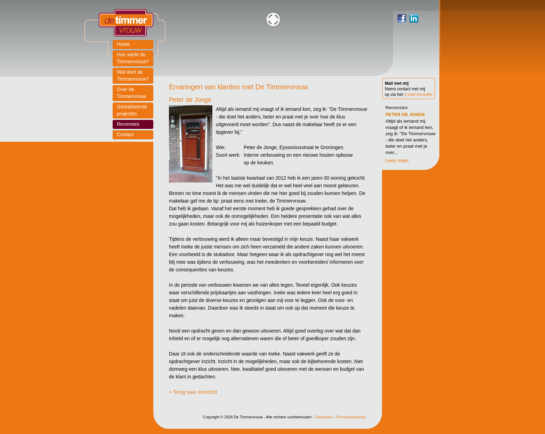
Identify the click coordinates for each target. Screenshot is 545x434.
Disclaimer (324, 417)
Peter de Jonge (405, 114)
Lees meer (397, 160)
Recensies (396, 107)
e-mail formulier (418, 94)
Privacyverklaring (351, 417)
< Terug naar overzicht (193, 392)
